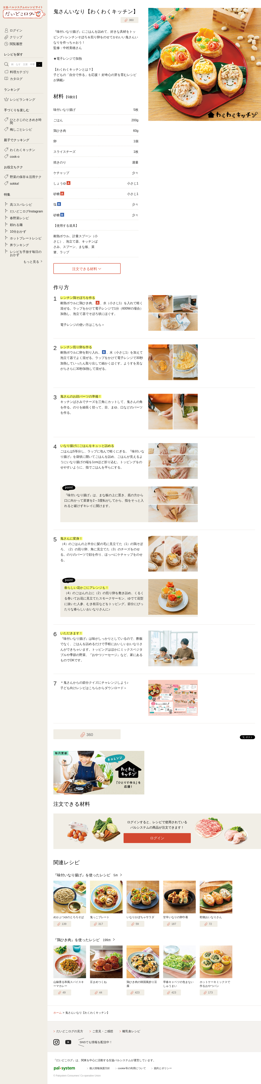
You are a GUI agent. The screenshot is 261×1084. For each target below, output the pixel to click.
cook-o (14, 156)
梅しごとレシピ (21, 129)
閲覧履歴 (16, 43)
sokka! (14, 183)
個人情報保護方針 (99, 1068)
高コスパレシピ (21, 204)
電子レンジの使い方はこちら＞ (82, 324)
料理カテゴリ (19, 71)
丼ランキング (19, 244)
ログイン (157, 838)
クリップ (16, 36)
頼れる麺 (16, 224)
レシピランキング (22, 99)
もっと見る (31, 261)
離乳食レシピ (131, 1031)
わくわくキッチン (22, 149)
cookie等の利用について (132, 1068)
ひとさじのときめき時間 (26, 121)
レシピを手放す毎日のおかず (26, 253)
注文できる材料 (84, 268)
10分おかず (18, 231)
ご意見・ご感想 (102, 1031)
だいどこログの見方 (69, 1031)
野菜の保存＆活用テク (26, 176)
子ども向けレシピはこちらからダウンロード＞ (93, 688)
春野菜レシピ (19, 217)
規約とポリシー (163, 1068)
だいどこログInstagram (26, 211)
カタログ (16, 78)
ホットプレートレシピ (26, 238)
